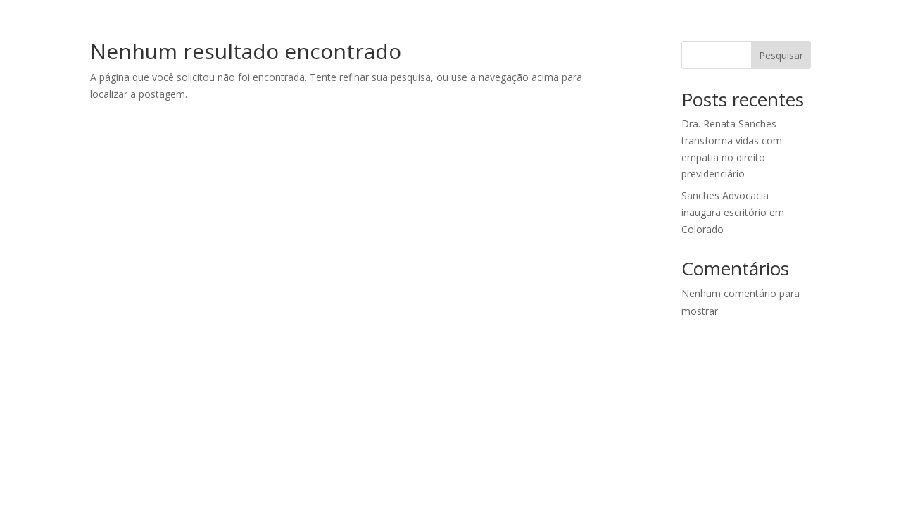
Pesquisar (781, 55)
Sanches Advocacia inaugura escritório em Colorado (732, 212)
